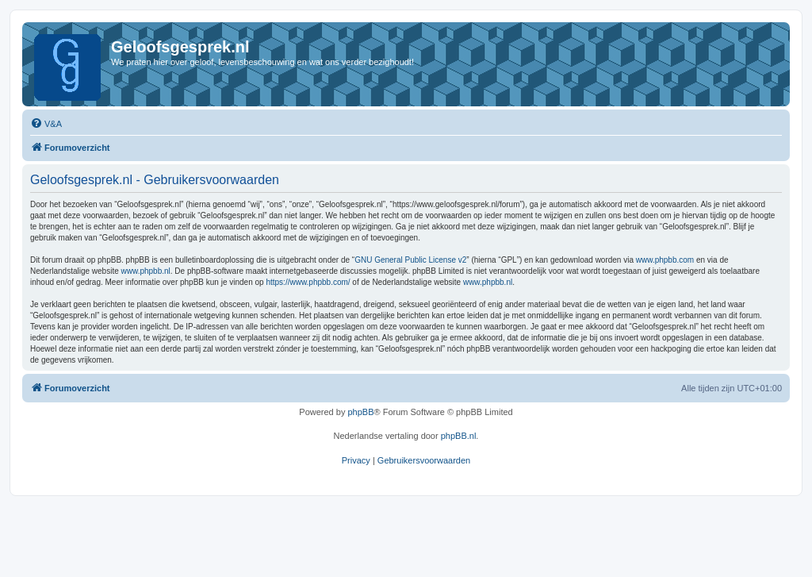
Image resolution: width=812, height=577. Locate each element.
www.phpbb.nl (145, 271)
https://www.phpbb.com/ (308, 282)
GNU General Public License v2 (410, 260)
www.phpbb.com (665, 260)
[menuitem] (46, 123)
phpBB (360, 412)
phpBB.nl (459, 435)
